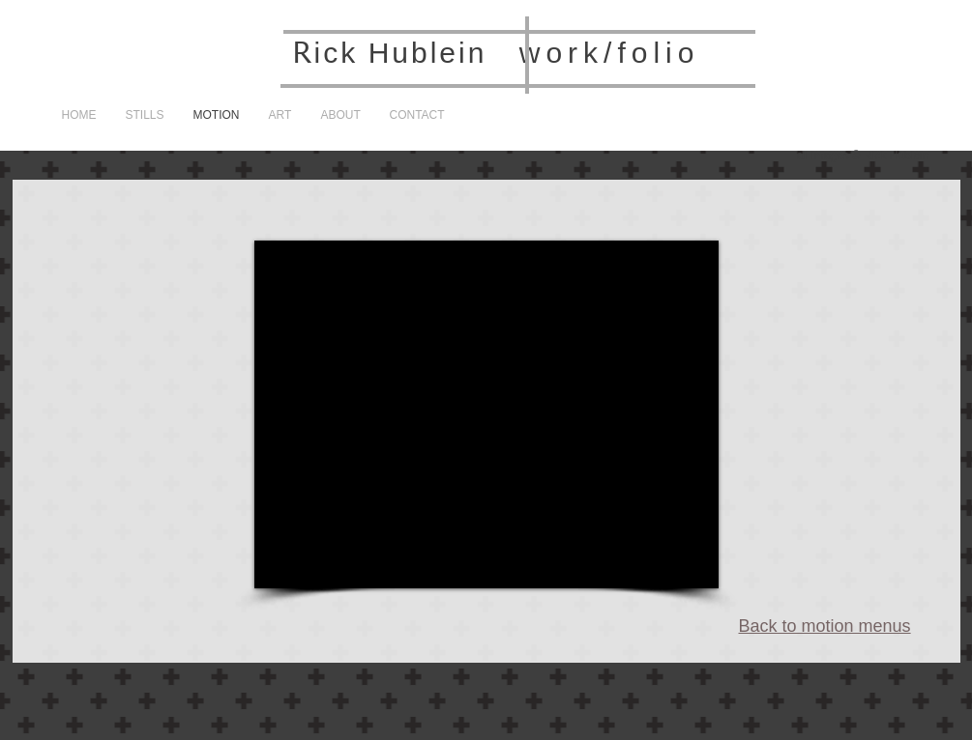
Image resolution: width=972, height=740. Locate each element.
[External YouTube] (486, 414)
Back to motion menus (825, 626)
